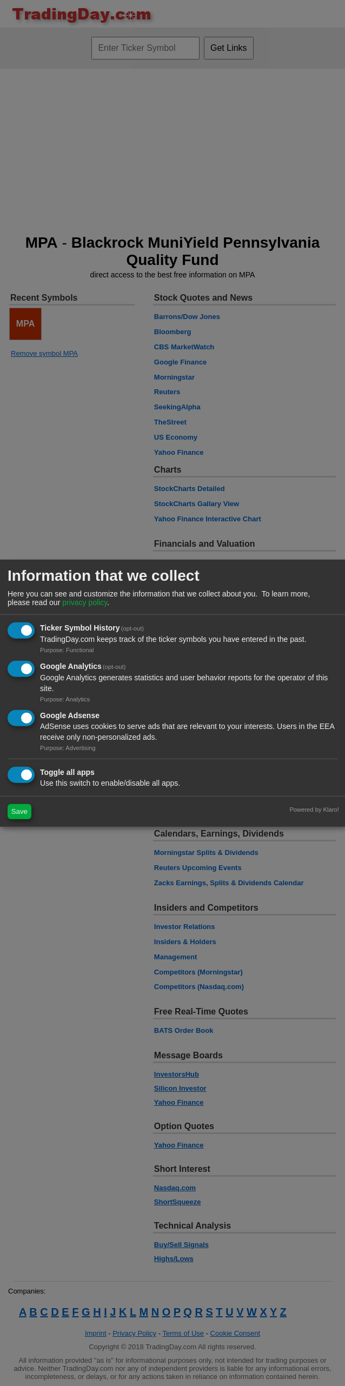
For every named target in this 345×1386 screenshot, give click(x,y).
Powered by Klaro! (314, 809)
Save (19, 811)
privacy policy (84, 602)
